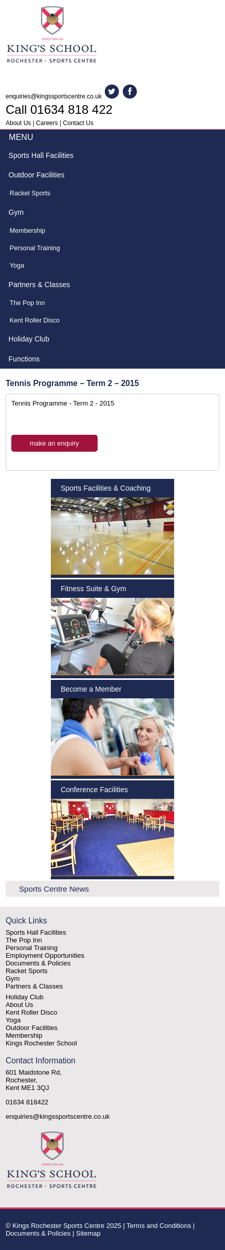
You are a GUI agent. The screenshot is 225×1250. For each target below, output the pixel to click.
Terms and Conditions (158, 1225)
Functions (24, 359)
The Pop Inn (27, 303)
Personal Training (35, 248)
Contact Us (78, 123)
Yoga (17, 265)
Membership (27, 230)
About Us (18, 123)
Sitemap (88, 1233)
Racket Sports (30, 193)
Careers (47, 123)
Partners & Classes (39, 284)
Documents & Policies (38, 963)
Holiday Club (29, 339)
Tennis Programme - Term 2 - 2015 (63, 403)
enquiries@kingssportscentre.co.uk (54, 96)
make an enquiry (54, 443)
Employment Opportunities (45, 955)
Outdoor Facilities (37, 175)
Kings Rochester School (41, 1043)
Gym (16, 212)
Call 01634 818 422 (59, 109)
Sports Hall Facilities (41, 155)
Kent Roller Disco (35, 320)
